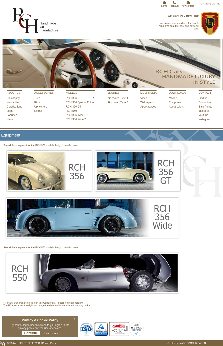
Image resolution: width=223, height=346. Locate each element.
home (164, 4)
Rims (37, 102)
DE (213, 3)
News (10, 119)
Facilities (12, 115)
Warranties (13, 102)
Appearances (148, 106)
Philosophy (13, 98)
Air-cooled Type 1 (117, 98)
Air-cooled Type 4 (117, 102)
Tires (37, 98)
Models (173, 98)
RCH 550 (71, 110)
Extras (38, 110)
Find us (203, 98)
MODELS (71, 92)
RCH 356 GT (73, 106)
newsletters (188, 4)
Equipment (175, 102)
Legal (10, 110)
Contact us (205, 102)
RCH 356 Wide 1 (76, 115)
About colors (176, 106)
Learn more (51, 333)
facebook (204, 110)
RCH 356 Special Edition (80, 102)
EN (207, 3)
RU (219, 3)
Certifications (14, 106)
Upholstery (40, 106)
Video (143, 98)
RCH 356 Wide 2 (76, 119)
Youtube (203, 115)
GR (202, 3)
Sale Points (205, 106)
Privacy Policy (49, 343)
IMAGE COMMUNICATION (192, 343)
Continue (31, 333)
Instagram (204, 119)
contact (175, 4)
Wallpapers (147, 102)
